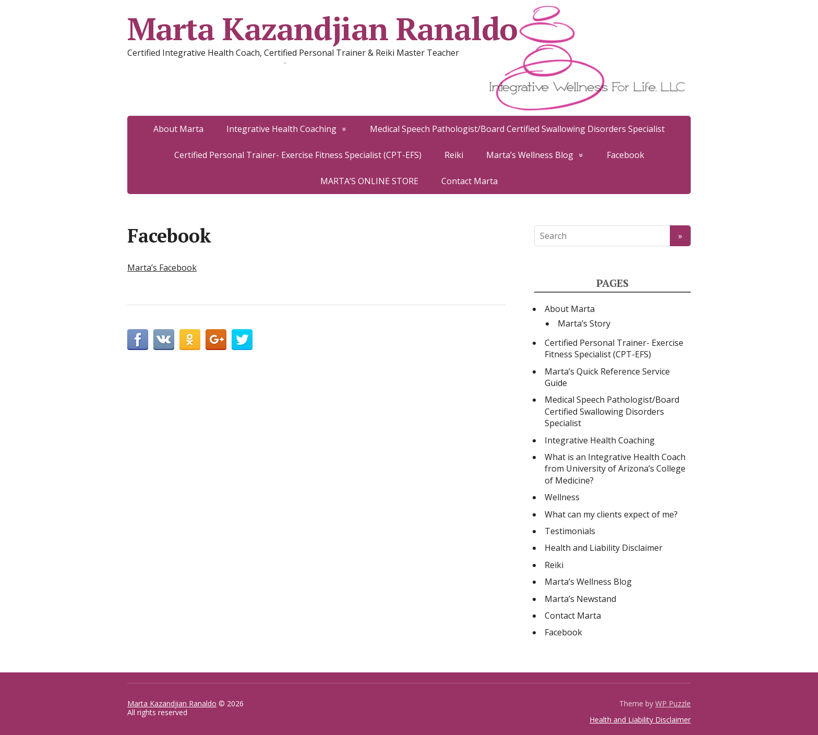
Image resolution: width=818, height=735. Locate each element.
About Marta (178, 129)
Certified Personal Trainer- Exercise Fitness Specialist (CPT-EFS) (298, 155)
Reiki (453, 155)
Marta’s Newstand (580, 599)
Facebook (625, 155)
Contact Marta (469, 181)
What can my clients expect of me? (611, 514)
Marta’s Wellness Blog (529, 155)
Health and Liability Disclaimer (604, 547)
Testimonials (570, 531)
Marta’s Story (584, 323)
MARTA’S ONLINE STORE (369, 181)
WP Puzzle (673, 703)
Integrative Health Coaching (281, 129)
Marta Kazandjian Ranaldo (322, 29)
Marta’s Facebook (162, 267)
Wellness (562, 497)
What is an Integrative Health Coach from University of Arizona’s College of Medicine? (615, 468)
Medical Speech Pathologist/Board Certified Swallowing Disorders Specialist (517, 129)
